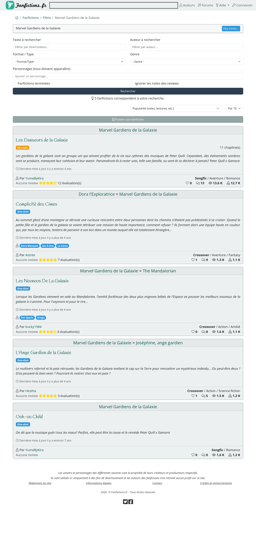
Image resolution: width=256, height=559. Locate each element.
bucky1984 (35, 358)
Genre (135, 56)
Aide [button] (219, 5)
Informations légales (98, 530)
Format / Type (24, 56)
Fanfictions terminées (35, 87)
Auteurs (183, 5)
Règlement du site (40, 530)
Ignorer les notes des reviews (158, 87)
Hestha (32, 429)
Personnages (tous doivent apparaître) (43, 72)
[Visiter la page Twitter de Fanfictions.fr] (126, 552)
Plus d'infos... (231, 29)
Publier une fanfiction (128, 125)
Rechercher (128, 96)
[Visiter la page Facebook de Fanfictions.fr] (130, 552)
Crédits (216, 530)
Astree (31, 279)
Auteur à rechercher (146, 41)
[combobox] (111, 5)
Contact (157, 530)
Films (48, 18)
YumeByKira (36, 194)
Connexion (241, 5)
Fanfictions (31, 18)
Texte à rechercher (28, 41)
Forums (202, 5)
